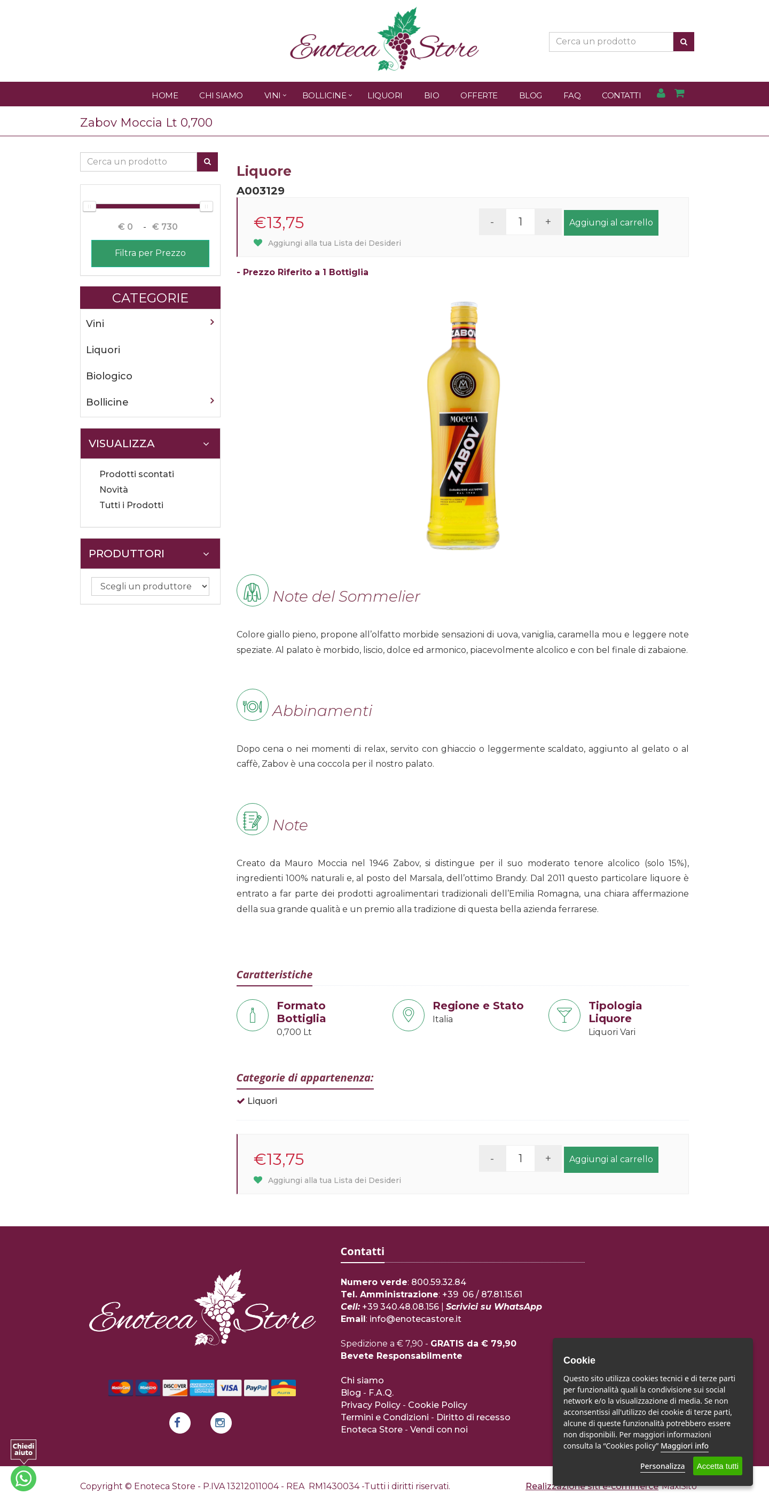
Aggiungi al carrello (611, 222)
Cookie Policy (437, 1405)
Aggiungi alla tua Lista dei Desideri (327, 243)
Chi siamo (362, 1380)
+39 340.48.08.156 (400, 1307)
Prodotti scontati (136, 474)
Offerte (479, 95)
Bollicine (324, 95)
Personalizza (662, 1466)
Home (165, 95)
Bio (432, 95)
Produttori (149, 553)
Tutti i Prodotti (131, 505)
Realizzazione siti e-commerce (591, 1486)
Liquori (385, 95)
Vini (272, 95)
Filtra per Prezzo (150, 253)
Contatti (621, 95)
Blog (530, 95)
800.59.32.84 (438, 1282)
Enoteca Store (372, 1430)
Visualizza (149, 443)
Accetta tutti (718, 1465)
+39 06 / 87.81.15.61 (482, 1294)
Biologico (109, 376)
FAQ (572, 95)
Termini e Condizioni (385, 1417)
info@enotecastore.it (415, 1319)
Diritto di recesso (473, 1417)
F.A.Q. (381, 1393)
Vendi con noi (439, 1430)
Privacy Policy (371, 1405)
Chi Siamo (221, 95)
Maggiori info (685, 1446)
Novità (113, 490)
